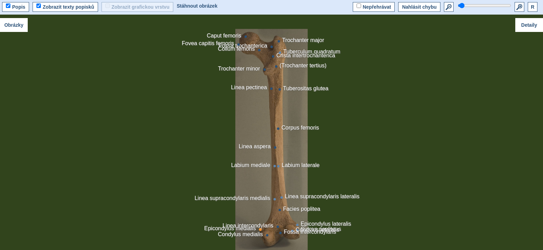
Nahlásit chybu (419, 7)
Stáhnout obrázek (197, 6)
